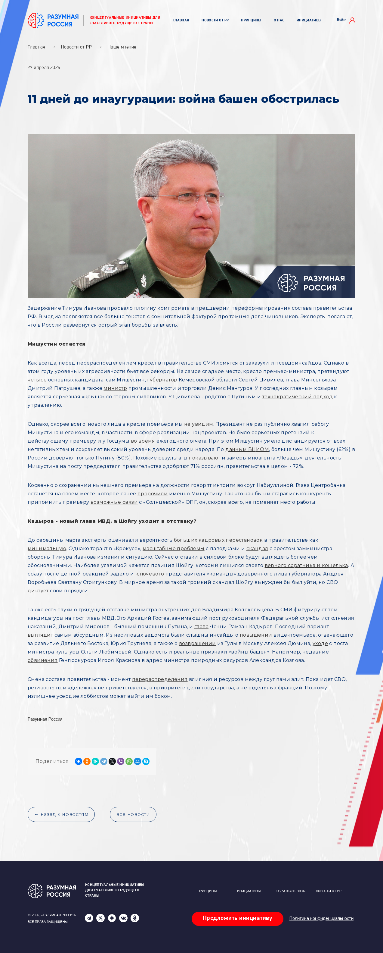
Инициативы (309, 20)
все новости (133, 814)
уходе (320, 643)
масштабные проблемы (174, 548)
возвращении (197, 643)
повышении (256, 635)
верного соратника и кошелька (306, 565)
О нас (279, 20)
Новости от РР (215, 20)
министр (115, 388)
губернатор (162, 380)
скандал (257, 548)
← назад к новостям (61, 814)
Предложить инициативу (238, 918)
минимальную (47, 548)
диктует (38, 591)
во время (143, 441)
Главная (181, 20)
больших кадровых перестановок (218, 540)
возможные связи (114, 502)
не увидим (198, 424)
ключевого (149, 574)
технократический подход (297, 397)
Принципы (251, 20)
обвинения (43, 660)
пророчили (152, 494)
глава (201, 626)
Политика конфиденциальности (321, 918)
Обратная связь (290, 891)
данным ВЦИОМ (247, 449)
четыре (37, 380)
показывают (204, 458)
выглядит (40, 635)
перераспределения (160, 679)
